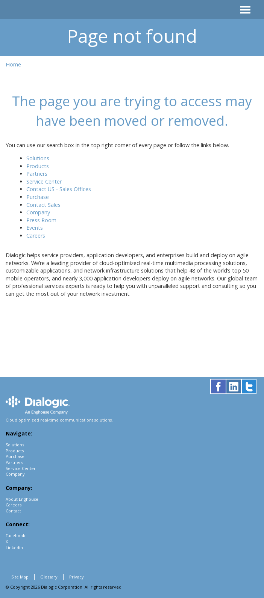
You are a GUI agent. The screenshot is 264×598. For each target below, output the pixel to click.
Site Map (20, 577)
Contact (13, 511)
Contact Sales (43, 204)
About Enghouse (22, 499)
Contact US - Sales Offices (58, 189)
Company (38, 212)
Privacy (76, 577)
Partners (36, 173)
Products (37, 166)
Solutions (37, 158)
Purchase (37, 196)
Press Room (41, 220)
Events (34, 227)
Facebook (15, 535)
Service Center (44, 181)
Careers (35, 235)
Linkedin (14, 547)
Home (13, 64)
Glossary (49, 577)
